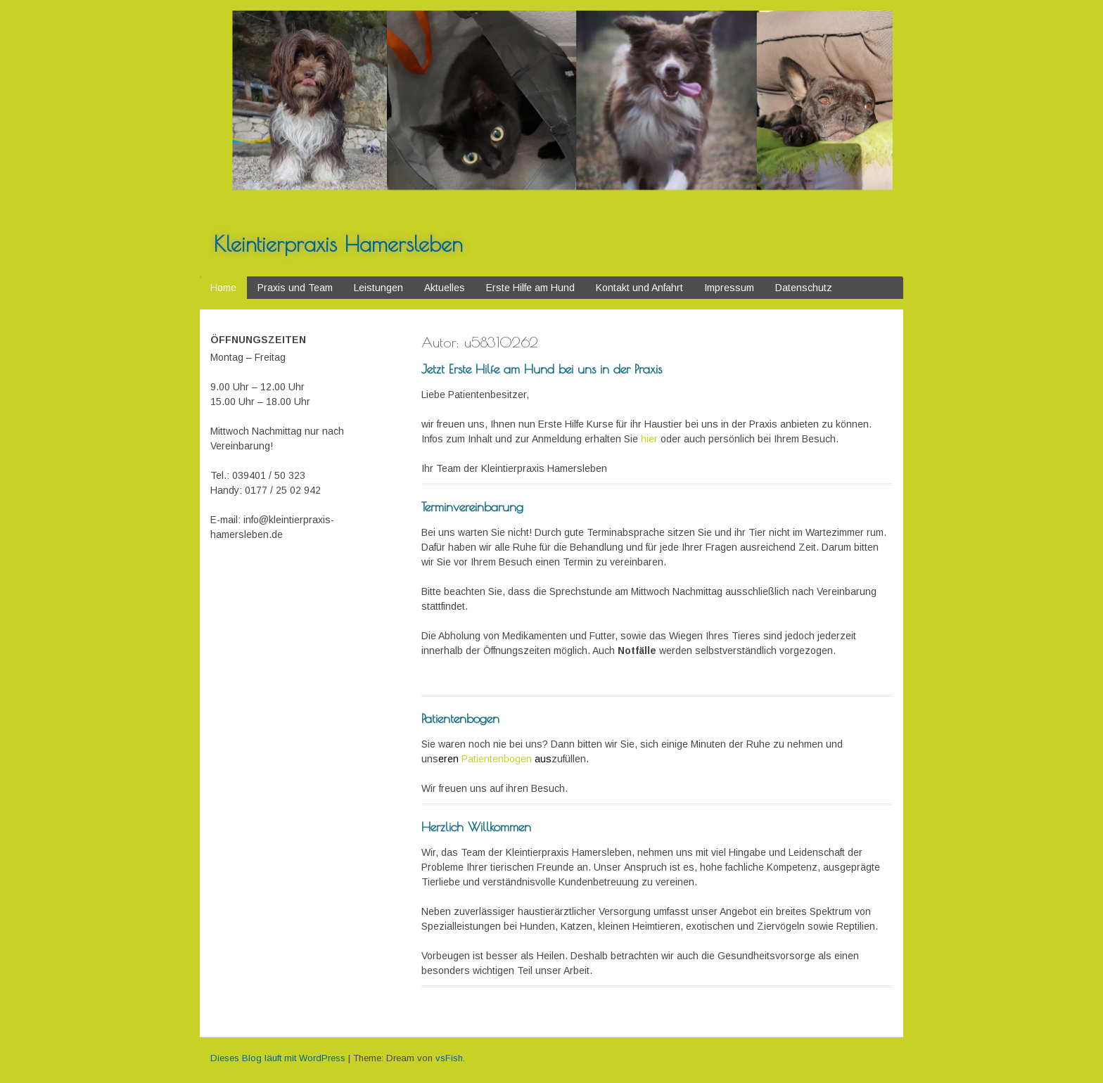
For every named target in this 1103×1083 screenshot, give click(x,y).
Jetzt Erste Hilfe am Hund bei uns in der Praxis (541, 368)
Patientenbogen (460, 718)
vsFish (449, 1058)
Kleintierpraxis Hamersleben (338, 243)
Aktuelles (444, 287)
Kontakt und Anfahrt (639, 287)
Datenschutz (803, 287)
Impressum (729, 287)
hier (649, 438)
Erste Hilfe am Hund (530, 287)
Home (223, 287)
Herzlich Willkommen (476, 826)
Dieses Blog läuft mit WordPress (277, 1058)
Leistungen (378, 287)
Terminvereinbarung (472, 506)
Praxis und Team (295, 287)
